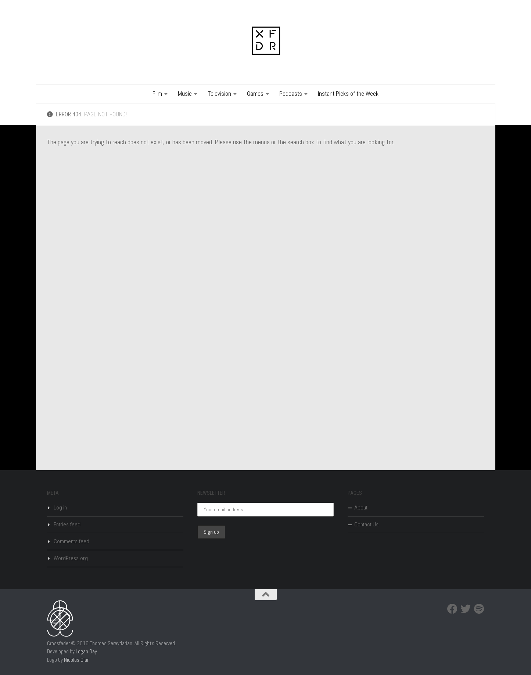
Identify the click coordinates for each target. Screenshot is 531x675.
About (360, 507)
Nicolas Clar (76, 659)
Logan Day (86, 651)
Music (185, 93)
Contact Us (366, 524)
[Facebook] (452, 609)
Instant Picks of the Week (348, 93)
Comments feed (71, 541)
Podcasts (290, 93)
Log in (60, 507)
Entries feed (67, 524)
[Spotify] (479, 609)
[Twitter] (465, 609)
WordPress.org (71, 558)
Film (157, 93)
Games (255, 93)
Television (219, 93)
